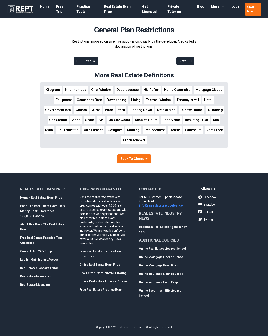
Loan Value (171, 120)
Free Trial (60, 9)
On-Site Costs (119, 120)
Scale (89, 120)
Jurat (96, 110)
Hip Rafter (151, 90)
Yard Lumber (93, 130)
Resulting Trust (196, 120)
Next (185, 61)
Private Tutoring (174, 9)
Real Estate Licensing (35, 284)
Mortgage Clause (209, 90)
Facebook (207, 197)
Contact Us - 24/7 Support (38, 251)
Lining (136, 100)
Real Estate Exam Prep (117, 9)
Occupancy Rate (89, 100)
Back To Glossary (134, 159)
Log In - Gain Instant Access (39, 259)
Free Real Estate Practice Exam (101, 289)
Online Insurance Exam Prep (158, 282)
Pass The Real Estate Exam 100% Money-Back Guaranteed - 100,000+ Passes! (43, 211)
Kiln (216, 120)
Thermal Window (158, 100)
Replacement (155, 130)
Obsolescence (127, 90)
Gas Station (58, 120)
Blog (200, 7)
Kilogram (53, 90)
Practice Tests (83, 9)
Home (44, 7)
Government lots (58, 110)
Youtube (206, 204)
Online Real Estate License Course (103, 281)
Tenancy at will (188, 100)
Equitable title (68, 130)
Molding (133, 130)
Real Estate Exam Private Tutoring (103, 273)
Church (81, 110)
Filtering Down (141, 110)
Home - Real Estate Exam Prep (41, 197)
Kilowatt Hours (146, 120)
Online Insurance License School (161, 273)
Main (49, 130)
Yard (121, 110)
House (175, 130)
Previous (85, 61)
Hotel (208, 100)
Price (109, 110)
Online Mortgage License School (161, 257)
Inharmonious (75, 90)
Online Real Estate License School (162, 248)
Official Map (166, 110)
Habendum (193, 130)
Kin (101, 120)
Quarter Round (191, 110)
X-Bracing (215, 110)
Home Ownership (177, 90)
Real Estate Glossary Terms (39, 268)
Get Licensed (149, 9)
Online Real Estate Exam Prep (100, 264)
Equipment (64, 100)
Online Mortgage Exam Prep (158, 265)
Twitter (205, 219)
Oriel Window (101, 90)
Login (235, 7)
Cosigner (115, 130)
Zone (76, 120)
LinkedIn (206, 212)
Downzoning (116, 100)
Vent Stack (214, 130)
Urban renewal (134, 140)
